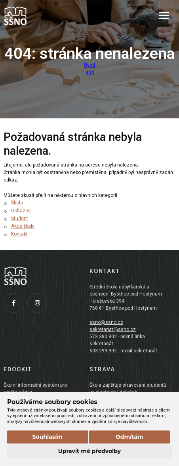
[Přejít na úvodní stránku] (43, 16)
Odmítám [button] (129, 436)
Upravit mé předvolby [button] (89, 451)
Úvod (89, 65)
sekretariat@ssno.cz (113, 329)
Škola (17, 203)
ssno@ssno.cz (106, 322)
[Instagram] (39, 305)
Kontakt (19, 234)
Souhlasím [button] (47, 436)
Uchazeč (20, 210)
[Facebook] (15, 305)
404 (90, 72)
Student (19, 218)
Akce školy (22, 226)
